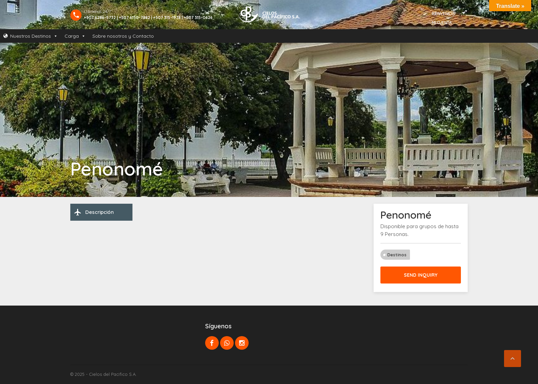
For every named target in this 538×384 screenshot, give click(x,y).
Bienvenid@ (444, 13)
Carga (75, 36)
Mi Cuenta (441, 22)
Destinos (397, 254)
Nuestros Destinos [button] (34, 36)
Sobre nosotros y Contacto (123, 36)
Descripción (94, 212)
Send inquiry (420, 275)
